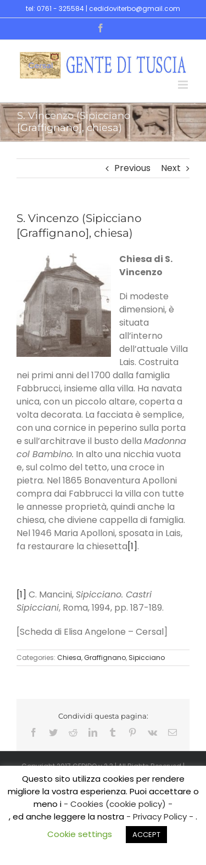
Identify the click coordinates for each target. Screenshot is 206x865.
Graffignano (105, 657)
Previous (132, 168)
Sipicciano (147, 657)
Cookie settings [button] (79, 834)
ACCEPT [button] (146, 834)
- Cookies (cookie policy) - (118, 804)
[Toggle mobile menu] (184, 84)
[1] (132, 546)
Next (171, 168)
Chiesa (69, 657)
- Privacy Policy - (161, 816)
